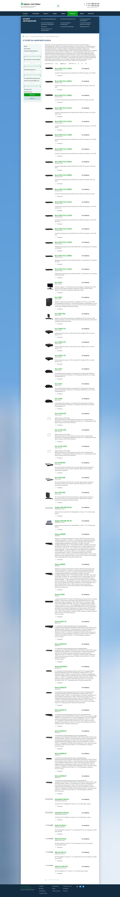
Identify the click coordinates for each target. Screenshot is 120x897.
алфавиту (62, 63)
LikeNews (41, 886)
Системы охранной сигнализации (65, 23)
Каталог (25, 13)
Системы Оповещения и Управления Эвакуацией (47, 23)
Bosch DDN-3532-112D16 (67, 108)
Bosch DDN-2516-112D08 (67, 216)
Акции (82, 13)
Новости (46, 13)
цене (56, 63)
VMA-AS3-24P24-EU (67, 867)
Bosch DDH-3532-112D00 (67, 270)
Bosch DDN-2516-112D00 (67, 229)
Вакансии (65, 891)
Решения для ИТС (84, 26)
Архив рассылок (56, 891)
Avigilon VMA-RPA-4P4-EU (67, 508)
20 (82, 63)
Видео (53, 888)
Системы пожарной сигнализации (85, 19)
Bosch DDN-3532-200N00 (67, 96)
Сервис (55, 13)
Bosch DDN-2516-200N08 (67, 176)
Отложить (60, 75)
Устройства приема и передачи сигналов (85, 23)
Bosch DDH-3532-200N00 (67, 256)
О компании (35, 13)
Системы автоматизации (67, 26)
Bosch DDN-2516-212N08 (67, 135)
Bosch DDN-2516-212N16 (67, 122)
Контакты (91, 13)
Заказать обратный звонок (92, 7)
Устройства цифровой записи (52, 36)
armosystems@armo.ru (26, 886)
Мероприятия (55, 886)
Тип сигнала (27, 48)
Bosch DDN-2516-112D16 (67, 202)
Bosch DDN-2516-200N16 (67, 162)
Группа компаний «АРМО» (26, 888)
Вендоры (41, 888)
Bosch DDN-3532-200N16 (67, 82)
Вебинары (72, 13)
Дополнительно (28, 91)
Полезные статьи (67, 886)
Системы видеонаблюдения (48, 19)
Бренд (25, 46)
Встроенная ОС (28, 89)
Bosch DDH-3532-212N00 (67, 243)
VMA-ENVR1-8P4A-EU (67, 813)
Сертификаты (42, 891)
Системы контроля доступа (67, 19)
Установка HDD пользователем (32, 78)
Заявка (63, 13)
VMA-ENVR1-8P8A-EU (67, 800)
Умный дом (44, 26)
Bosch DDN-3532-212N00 (67, 69)
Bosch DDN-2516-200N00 (67, 190)
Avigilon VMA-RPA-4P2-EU (67, 521)
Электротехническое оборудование (46, 29)
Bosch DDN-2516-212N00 (67, 149)
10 (78, 63)
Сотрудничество (43, 893)
